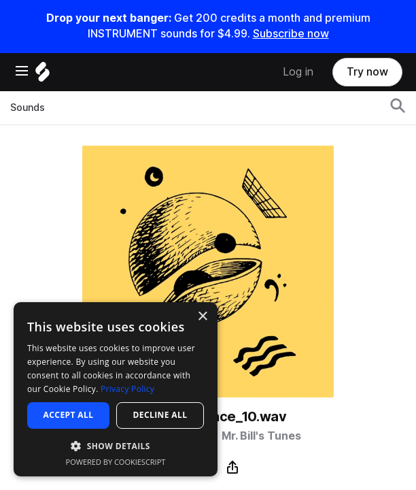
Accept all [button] (69, 415)
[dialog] (116, 389)
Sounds (27, 107)
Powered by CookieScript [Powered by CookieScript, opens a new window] (116, 462)
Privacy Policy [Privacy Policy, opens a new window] (127, 389)
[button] (115, 445)
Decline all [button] (160, 415)
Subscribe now (291, 33)
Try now (367, 71)
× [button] (202, 317)
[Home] (42, 75)
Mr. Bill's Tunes (261, 435)
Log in (298, 71)
